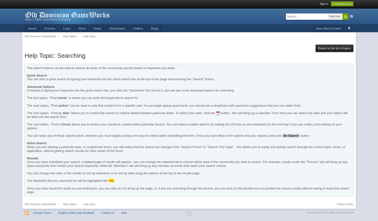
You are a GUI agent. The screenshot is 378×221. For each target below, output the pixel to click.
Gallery (138, 28)
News (98, 28)
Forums (50, 28)
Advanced (351, 16)
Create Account (342, 3)
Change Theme (42, 212)
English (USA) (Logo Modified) (76, 212)
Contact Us (107, 212)
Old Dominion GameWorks (40, 204)
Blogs (155, 28)
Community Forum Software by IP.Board (329, 212)
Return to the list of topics (334, 48)
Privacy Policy (345, 204)
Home (32, 28)
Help (124, 212)
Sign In (324, 3)
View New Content (328, 28)
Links (66, 28)
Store (82, 28)
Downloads (117, 28)
